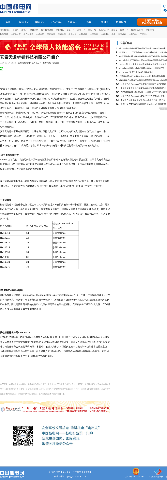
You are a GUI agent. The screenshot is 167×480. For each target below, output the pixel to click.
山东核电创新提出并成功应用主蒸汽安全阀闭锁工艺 (142, 68)
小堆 (113, 34)
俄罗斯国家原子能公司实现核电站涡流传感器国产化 (143, 88)
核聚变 (114, 30)
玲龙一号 (81, 30)
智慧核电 (122, 34)
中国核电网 (65, 472)
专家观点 (73, 22)
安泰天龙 (47, 63)
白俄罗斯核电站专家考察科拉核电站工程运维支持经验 (143, 56)
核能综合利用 (137, 30)
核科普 (105, 22)
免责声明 (87, 472)
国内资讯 (24, 22)
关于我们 (77, 472)
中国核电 (72, 34)
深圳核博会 (5, 30)
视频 (88, 22)
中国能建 (94, 34)
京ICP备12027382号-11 (135, 476)
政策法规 (56, 22)
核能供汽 (150, 30)
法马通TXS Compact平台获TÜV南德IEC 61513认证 (143, 84)
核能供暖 (4, 34)
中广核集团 (28, 34)
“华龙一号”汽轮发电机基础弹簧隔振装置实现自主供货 (142, 64)
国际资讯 (40, 22)
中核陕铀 (133, 34)
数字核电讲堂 (47, 30)
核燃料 (24, 30)
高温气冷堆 (104, 30)
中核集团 (40, 34)
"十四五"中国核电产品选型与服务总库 (152, 22)
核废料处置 (16, 34)
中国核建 (83, 34)
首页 (8, 22)
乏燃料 (16, 30)
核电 (16, 8)
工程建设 (144, 34)
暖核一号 (124, 30)
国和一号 (92, 30)
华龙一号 (70, 30)
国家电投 (51, 34)
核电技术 (121, 22)
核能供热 (34, 30)
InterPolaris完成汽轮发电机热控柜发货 (136, 72)
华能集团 (62, 34)
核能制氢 (60, 30)
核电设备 (56, 63)
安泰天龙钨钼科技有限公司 (30, 63)
